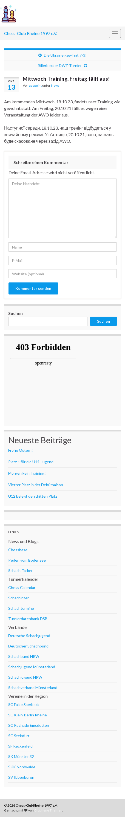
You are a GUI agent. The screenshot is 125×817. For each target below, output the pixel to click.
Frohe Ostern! (20, 450)
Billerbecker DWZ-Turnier (60, 65)
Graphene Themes (48, 810)
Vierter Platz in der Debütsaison (35, 484)
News (55, 85)
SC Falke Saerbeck (23, 704)
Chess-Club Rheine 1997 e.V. (30, 33)
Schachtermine (21, 608)
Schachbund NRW (23, 656)
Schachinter (18, 598)
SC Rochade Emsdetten (28, 725)
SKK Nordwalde (21, 767)
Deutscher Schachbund (28, 646)
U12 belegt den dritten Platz (32, 496)
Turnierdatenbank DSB (27, 618)
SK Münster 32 (21, 756)
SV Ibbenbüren (21, 777)
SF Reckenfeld (20, 746)
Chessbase (17, 549)
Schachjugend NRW (25, 677)
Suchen (15, 313)
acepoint (35, 85)
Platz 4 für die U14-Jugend (30, 461)
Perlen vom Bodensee (27, 560)
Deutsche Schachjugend (29, 635)
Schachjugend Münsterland (31, 666)
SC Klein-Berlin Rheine (27, 715)
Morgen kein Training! (27, 473)
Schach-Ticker (20, 570)
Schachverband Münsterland (32, 687)
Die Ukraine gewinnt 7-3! (65, 55)
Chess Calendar (21, 587)
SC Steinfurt (19, 735)
